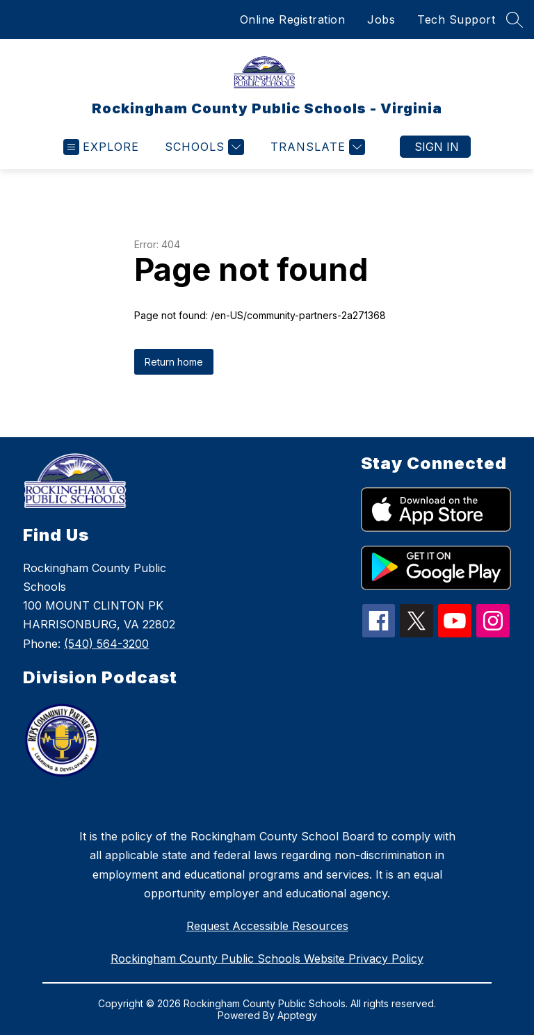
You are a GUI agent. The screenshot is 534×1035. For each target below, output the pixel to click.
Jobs (381, 19)
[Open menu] (101, 147)
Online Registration (293, 19)
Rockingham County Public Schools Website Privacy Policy (267, 958)
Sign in (436, 147)
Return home (174, 362)
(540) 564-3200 (106, 644)
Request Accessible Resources (267, 926)
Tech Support (456, 19)
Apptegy (297, 1015)
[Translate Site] (316, 147)
